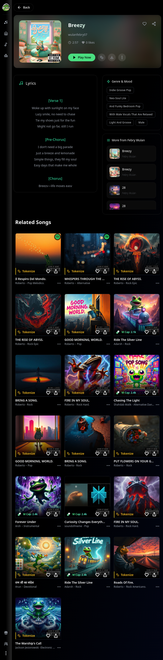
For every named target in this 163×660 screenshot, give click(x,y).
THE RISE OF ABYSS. (128, 279)
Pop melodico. (36, 283)
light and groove (120, 122)
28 (124, 188)
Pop (79, 344)
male (141, 122)
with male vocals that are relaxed (131, 114)
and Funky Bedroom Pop (125, 106)
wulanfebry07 (77, 35)
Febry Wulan (129, 156)
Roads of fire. (124, 582)
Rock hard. (82, 404)
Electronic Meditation (53, 647)
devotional (30, 587)
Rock (128, 344)
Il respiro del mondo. (30, 279)
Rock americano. (136, 587)
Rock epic (131, 283)
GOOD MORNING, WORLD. (84, 340)
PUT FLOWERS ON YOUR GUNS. (134, 461)
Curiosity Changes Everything (85, 522)
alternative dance (144, 404)
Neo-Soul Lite (118, 98)
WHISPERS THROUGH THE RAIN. (85, 279)
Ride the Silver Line (128, 340)
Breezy (127, 151)
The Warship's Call (28, 643)
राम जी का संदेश (24, 582)
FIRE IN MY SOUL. (77, 400)
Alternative (83, 283)
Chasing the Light (127, 400)
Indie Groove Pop (120, 90)
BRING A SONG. (26, 400)
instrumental (31, 526)
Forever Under (25, 522)
